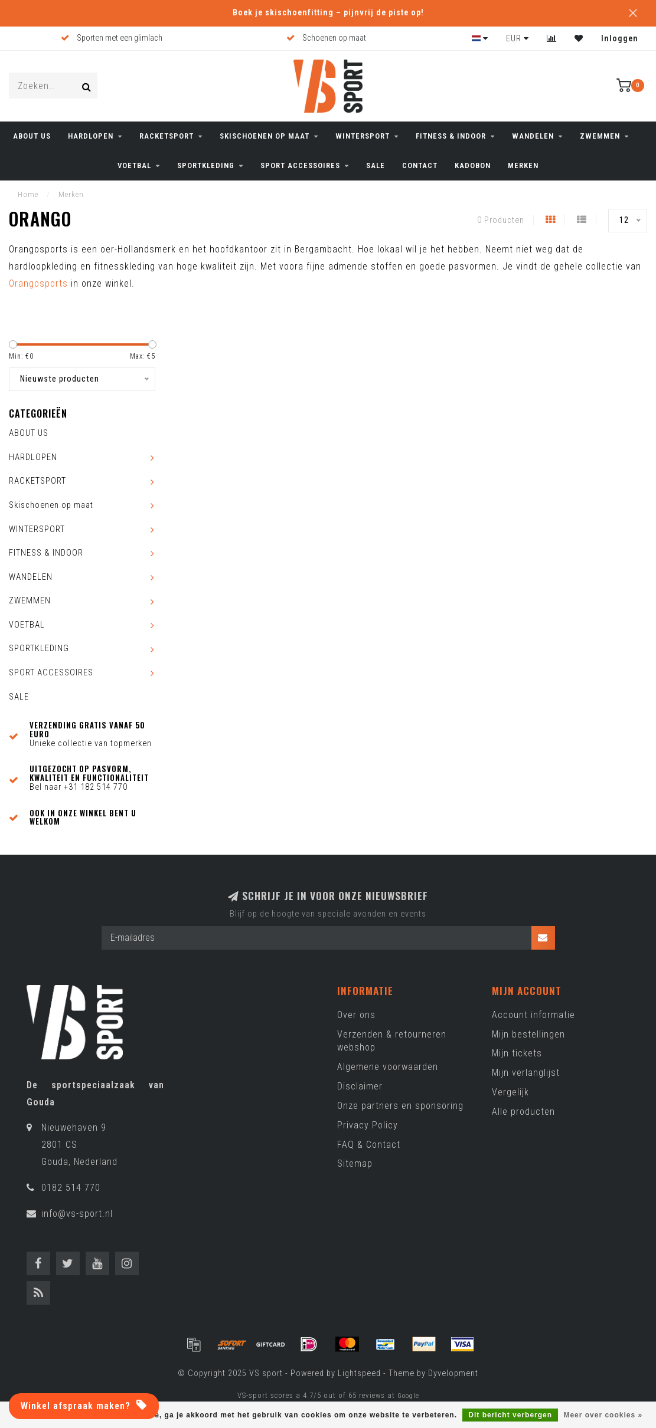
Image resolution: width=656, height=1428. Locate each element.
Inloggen (619, 38)
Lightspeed (359, 1373)
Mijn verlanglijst (526, 1072)
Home (28, 194)
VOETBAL (134, 165)
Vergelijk (510, 1092)
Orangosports (38, 283)
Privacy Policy (367, 1125)
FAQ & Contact (368, 1144)
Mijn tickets (517, 1053)
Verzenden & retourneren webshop (391, 1041)
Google (408, 1395)
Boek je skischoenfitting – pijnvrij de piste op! (328, 13)
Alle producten (523, 1111)
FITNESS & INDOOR (451, 136)
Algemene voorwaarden (387, 1066)
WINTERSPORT (362, 136)
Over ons (356, 1014)
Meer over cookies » (602, 1415)
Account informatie (533, 1014)
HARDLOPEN (90, 136)
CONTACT (420, 165)
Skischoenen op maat (264, 136)
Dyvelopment (453, 1373)
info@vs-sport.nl (77, 1213)
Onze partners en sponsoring (400, 1105)
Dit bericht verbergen (510, 1415)
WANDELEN (533, 136)
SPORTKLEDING (205, 165)
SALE (375, 165)
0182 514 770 (70, 1187)
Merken (523, 165)
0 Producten (500, 220)
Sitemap (355, 1163)
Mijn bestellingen (528, 1034)
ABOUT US (32, 136)
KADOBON (473, 165)
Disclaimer (360, 1086)
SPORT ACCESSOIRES (300, 165)
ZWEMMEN (600, 136)
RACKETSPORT (166, 136)
